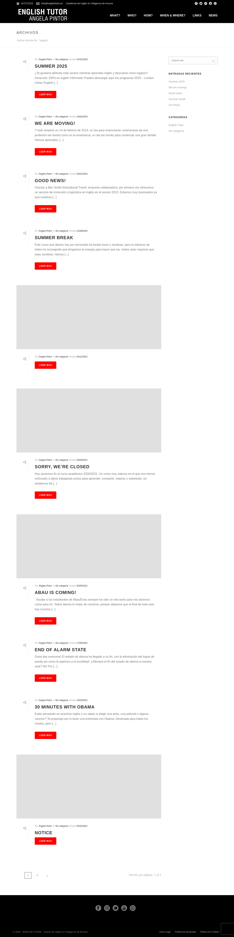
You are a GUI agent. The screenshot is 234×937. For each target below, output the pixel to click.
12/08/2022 (82, 231)
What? (115, 15)
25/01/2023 (82, 174)
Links (197, 15)
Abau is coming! (55, 592)
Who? (132, 15)
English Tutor (176, 125)
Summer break (54, 237)
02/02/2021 (82, 826)
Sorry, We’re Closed (62, 466)
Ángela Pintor (45, 59)
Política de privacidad (185, 932)
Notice (43, 832)
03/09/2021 (82, 460)
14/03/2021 (82, 700)
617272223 (27, 3)
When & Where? (172, 15)
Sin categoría (61, 59)
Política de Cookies (209, 932)
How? (148, 15)
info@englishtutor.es (52, 3)
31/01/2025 (82, 59)
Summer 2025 (51, 66)
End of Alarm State (60, 649)
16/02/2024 (82, 116)
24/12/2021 (82, 356)
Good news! (50, 180)
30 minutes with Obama (65, 706)
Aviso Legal (165, 932)
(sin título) (174, 104)
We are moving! (55, 123)
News (213, 15)
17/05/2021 (82, 643)
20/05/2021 (82, 586)
